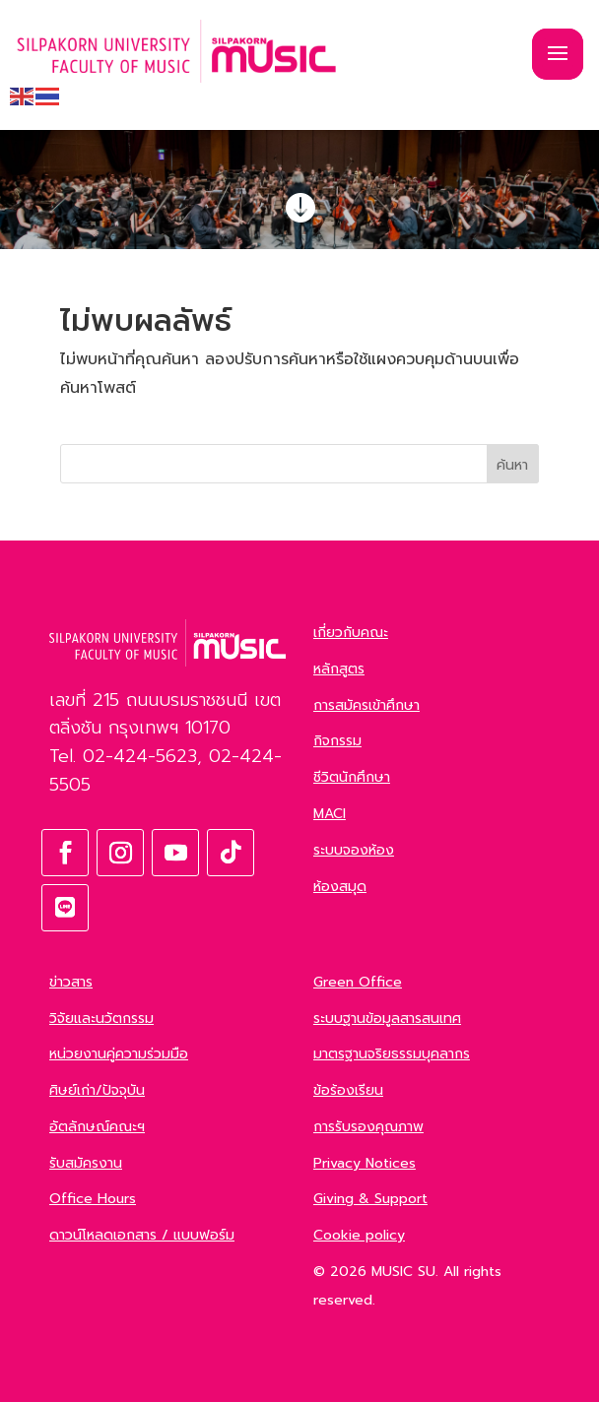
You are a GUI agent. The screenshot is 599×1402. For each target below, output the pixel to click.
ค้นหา (512, 465)
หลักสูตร (339, 669)
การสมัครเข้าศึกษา (366, 705)
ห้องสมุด (339, 886)
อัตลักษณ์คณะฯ (97, 1126)
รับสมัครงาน (85, 1163)
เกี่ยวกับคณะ (350, 632)
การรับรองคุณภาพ (368, 1126)
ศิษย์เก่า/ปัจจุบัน (97, 1090)
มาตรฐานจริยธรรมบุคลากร (391, 1054)
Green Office (357, 982)
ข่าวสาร (71, 982)
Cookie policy (359, 1235)
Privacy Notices (364, 1163)
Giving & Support (370, 1198)
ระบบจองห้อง (353, 850)
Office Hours (92, 1198)
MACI (329, 813)
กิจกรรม (337, 741)
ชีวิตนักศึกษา (351, 777)
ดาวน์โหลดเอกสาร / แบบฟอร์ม (141, 1235)
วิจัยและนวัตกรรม (101, 1018)
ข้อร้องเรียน (348, 1090)
